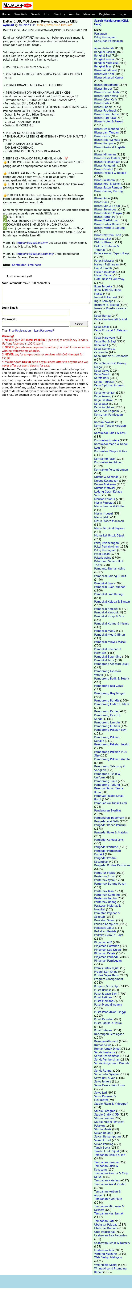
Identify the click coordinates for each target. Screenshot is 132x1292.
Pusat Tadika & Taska (108, 1023)
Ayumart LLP (27, 25)
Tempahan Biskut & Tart (109, 1155)
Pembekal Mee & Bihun (109, 634)
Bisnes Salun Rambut (108, 187)
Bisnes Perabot (103, 169)
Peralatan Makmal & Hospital (107, 907)
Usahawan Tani (104, 1250)
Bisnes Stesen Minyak (108, 213)
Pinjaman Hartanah (106, 946)
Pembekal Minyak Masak (110, 642)
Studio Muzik (102, 1129)
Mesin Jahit (101, 517)
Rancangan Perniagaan (109, 1034)
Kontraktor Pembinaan (26, 265)
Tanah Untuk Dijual (106, 1151)
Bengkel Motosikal (106, 63)
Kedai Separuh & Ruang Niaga (110, 365)
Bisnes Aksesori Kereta (108, 77)
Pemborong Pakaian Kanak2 (107, 739)
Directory (59, 14)
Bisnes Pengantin (105, 165)
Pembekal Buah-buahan (110, 587)
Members (89, 14)
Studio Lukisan (104, 1118)
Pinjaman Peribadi (106, 957)
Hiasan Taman (103, 275)
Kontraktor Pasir (104, 458)
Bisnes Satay (102, 198)
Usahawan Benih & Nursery (112, 1243)
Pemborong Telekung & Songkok (109, 768)
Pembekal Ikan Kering (108, 594)
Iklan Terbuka (103, 286)
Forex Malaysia (104, 260)
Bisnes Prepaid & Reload (110, 173)
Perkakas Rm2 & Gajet (108, 935)
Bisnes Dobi (101, 103)
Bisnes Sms (101, 202)
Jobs (47, 14)
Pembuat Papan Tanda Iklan (108, 790)
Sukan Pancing (103, 1144)
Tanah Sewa (102, 1147)
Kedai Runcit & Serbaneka (111, 356)
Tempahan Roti (104, 1221)
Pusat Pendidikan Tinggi (110, 1012)
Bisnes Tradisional (106, 220)
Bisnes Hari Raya (105, 118)
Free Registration (20, 330)
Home (6, 14)
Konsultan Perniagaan (108, 41)
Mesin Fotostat (103, 502)
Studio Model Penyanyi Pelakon (109, 1123)
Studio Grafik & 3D (106, 1114)
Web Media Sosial (105, 1265)
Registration (107, 14)
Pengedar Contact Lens (109, 839)
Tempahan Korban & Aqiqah (107, 1193)
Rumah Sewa (102, 1045)
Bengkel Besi (102, 55)
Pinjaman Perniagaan (108, 960)
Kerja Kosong (102, 396)
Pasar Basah (102, 554)
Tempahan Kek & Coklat (110, 1184)
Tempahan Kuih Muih (108, 1199)
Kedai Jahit (101, 345)
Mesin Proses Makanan (109, 521)
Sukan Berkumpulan (107, 1136)
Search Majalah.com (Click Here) (111, 22)
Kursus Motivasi (104, 488)
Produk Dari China (106, 971)
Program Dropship (106, 986)
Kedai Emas (101, 326)
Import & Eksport (105, 297)
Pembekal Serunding (107, 656)
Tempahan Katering (107, 1180)
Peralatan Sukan (104, 920)
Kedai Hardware (104, 337)
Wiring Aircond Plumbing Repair (110, 1270)
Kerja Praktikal (103, 400)
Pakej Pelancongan (106, 543)
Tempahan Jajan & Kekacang (106, 1167)
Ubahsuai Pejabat (105, 1224)
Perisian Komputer (106, 924)
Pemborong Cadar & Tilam (111, 704)
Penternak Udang (105, 902)
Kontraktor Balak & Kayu (110, 433)
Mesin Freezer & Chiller (109, 506)
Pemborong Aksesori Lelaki (111, 664)
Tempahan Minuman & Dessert (109, 1208)
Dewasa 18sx (102, 238)
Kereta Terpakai (104, 381)
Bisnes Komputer (105, 143)
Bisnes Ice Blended (106, 129)
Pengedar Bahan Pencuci (110, 825)
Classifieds (20, 14)
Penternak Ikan (104, 891)
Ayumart (8, 25)
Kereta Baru (101, 378)
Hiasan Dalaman (105, 271)
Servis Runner (103, 1070)
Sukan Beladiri (103, 1133)
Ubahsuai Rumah (105, 1228)
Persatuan (100, 33)
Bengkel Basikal (104, 52)
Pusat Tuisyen (103, 1030)
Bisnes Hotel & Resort (108, 121)
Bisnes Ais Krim (104, 74)
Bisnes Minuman (105, 154)
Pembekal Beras (104, 583)
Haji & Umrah (103, 268)
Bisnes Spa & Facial (107, 206)
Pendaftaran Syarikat (107, 810)
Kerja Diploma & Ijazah (109, 385)
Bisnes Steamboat (106, 209)
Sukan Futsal (102, 1140)
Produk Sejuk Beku (106, 975)
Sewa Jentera (102, 1081)
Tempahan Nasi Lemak (108, 1213)
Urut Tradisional (104, 1232)
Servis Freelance (104, 1052)
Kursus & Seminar (106, 477)
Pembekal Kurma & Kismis (111, 623)
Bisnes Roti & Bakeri (107, 183)
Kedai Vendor (102, 374)
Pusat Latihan (103, 997)
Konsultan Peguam (106, 411)
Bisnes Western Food (107, 235)
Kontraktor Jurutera (106, 440)
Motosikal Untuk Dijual (109, 535)
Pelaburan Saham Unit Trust (108, 563)
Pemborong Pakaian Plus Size (110, 753)
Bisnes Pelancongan (107, 161)
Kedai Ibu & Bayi (105, 341)
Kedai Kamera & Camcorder (104, 350)
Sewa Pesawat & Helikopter (105, 1098)
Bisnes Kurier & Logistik (109, 147)
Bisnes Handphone (106, 114)
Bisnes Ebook (103, 107)
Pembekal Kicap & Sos (109, 616)
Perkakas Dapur (104, 928)
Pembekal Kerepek (106, 609)
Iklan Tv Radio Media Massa (108, 291)
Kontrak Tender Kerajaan (110, 425)
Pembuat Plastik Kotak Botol (108, 797)
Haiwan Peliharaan (106, 264)
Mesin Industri (103, 513)
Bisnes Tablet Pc (104, 216)
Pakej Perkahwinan (106, 546)
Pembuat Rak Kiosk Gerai (110, 803)
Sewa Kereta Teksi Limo (109, 1085)
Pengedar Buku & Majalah (111, 832)
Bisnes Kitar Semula (107, 140)
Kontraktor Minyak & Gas (110, 451)
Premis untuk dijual (106, 968)
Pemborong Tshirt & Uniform (107, 775)
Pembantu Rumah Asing (109, 568)
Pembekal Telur (104, 660)
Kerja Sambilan (104, 407)
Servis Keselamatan (107, 1056)
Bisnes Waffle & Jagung (109, 228)
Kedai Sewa (101, 370)
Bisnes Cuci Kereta (106, 96)
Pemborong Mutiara (107, 726)
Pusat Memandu (104, 1001)
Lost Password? (44, 330)
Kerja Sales (101, 403)
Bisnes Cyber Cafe (105, 99)
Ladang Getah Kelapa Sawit (108, 493)
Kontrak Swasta (104, 422)
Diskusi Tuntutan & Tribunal (106, 248)
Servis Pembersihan (107, 1059)
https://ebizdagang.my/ (32, 242)
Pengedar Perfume (106, 847)
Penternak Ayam (104, 880)
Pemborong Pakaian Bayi (110, 729)
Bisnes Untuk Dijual (107, 224)
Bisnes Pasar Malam (107, 158)
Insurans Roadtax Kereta (110, 308)
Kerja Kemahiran (104, 392)
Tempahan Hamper (106, 1162)
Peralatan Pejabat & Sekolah (107, 914)
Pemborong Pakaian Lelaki (111, 744)
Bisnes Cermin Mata (107, 92)
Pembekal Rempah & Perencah (108, 650)
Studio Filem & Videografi (111, 1103)
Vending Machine (105, 1254)
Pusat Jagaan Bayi (105, 993)
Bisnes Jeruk (102, 136)
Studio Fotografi (104, 1111)
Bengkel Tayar (103, 66)
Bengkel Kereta (104, 59)
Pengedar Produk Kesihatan (112, 865)
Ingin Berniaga (103, 301)
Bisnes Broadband (106, 85)
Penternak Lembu (105, 898)
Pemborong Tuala (105, 781)
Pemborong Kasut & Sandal (107, 717)
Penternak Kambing (107, 894)
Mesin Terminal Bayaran (109, 528)
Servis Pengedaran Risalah (111, 1063)
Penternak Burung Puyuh (110, 883)
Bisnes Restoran (104, 180)
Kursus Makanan (105, 484)
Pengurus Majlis (104, 873)
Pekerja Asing (102, 557)
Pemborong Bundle (106, 700)
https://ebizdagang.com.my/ (35, 254)
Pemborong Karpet (106, 711)
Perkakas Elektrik (105, 931)
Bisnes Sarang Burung (108, 191)
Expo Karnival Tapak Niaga (111, 253)
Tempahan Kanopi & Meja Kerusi (111, 1175)
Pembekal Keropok (106, 612)
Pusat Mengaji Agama (108, 1004)
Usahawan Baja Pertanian (110, 1235)
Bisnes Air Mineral (105, 70)
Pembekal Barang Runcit (110, 576)
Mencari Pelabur (104, 499)
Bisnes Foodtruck (105, 110)
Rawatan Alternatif (106, 1041)
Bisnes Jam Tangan (106, 132)
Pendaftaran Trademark (109, 818)
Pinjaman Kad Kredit (107, 949)
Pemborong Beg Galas (108, 686)
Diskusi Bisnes (103, 242)
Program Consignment (108, 979)
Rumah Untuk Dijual (107, 1048)
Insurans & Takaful (106, 305)
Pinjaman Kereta (104, 953)
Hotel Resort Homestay (109, 279)
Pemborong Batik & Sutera (111, 678)
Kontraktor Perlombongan (111, 469)
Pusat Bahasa (102, 990)
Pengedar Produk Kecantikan (105, 859)
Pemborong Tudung (107, 784)
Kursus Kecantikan (106, 480)
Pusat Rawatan (103, 1019)
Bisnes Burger (103, 88)
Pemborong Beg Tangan (109, 693)
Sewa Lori (100, 1092)
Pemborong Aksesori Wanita (107, 672)
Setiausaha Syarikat (107, 1074)
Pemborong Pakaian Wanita (112, 759)
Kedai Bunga (102, 315)
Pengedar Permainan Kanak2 (107, 852)
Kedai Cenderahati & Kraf (110, 319)
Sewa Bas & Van (104, 1078)
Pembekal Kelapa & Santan (112, 601)
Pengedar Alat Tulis (106, 821)
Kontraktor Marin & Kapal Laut (111, 445)
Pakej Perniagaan (105, 37)
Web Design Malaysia (108, 1257)
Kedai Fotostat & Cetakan (110, 330)
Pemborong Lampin (107, 722)
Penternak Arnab (104, 876)
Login (122, 14)
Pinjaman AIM (103, 942)
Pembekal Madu (104, 631)
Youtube (74, 14)
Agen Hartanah (104, 48)
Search (35, 14)
